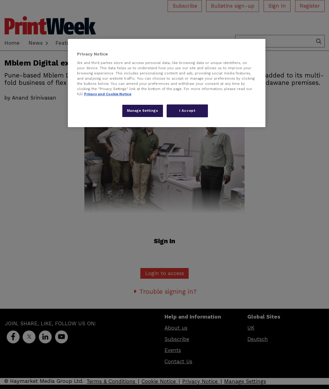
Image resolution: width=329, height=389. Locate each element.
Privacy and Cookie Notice (107, 94)
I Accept (187, 110)
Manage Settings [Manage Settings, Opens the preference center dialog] (142, 110)
